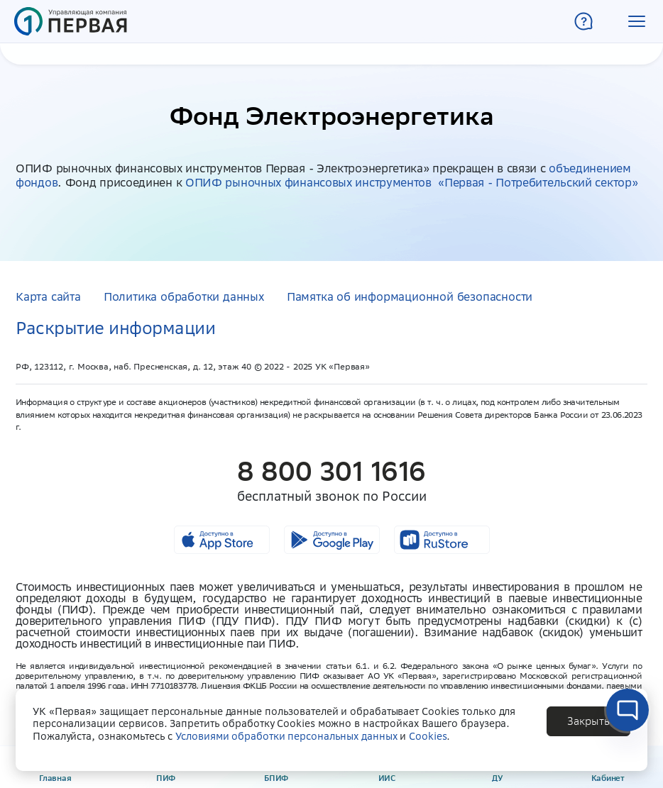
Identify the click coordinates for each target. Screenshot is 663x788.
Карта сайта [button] (48, 296)
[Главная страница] (70, 21)
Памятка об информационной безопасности (409, 296)
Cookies (427, 736)
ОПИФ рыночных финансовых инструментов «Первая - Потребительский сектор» (411, 182)
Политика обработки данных (184, 296)
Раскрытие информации (115, 328)
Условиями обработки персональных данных (286, 736)
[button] (636, 21)
